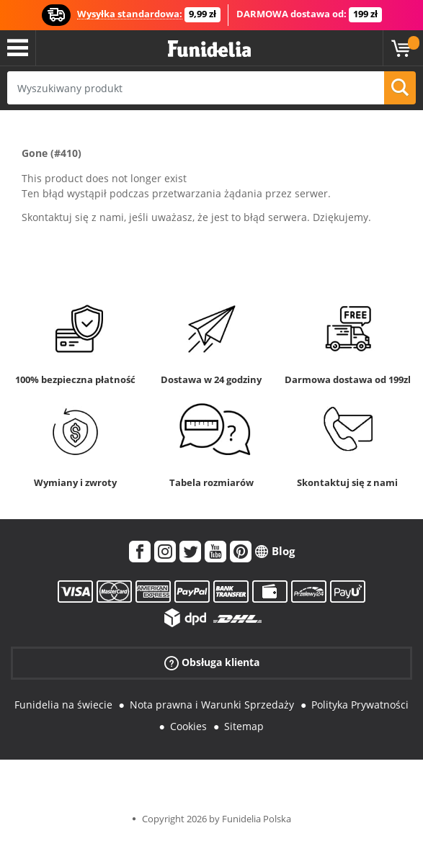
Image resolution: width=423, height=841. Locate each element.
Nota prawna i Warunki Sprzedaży (212, 704)
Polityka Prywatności (360, 704)
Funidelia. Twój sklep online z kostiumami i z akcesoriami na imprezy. (209, 49)
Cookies (188, 726)
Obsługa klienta (211, 662)
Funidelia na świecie (63, 704)
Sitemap (244, 726)
